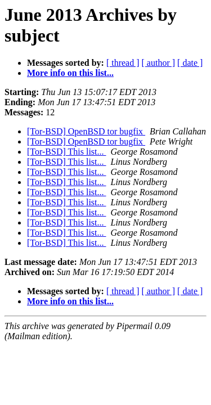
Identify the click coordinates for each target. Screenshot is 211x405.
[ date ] (190, 63)
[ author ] (159, 63)
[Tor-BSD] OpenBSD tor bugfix (86, 131)
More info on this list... (70, 73)
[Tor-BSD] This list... (66, 151)
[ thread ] (123, 63)
